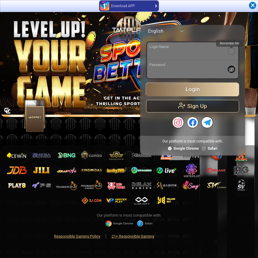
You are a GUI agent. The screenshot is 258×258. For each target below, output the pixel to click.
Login (192, 89)
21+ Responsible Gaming (133, 236)
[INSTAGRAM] (178, 122)
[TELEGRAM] (207, 122)
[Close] (252, 5)
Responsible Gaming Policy (77, 236)
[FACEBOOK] (193, 122)
